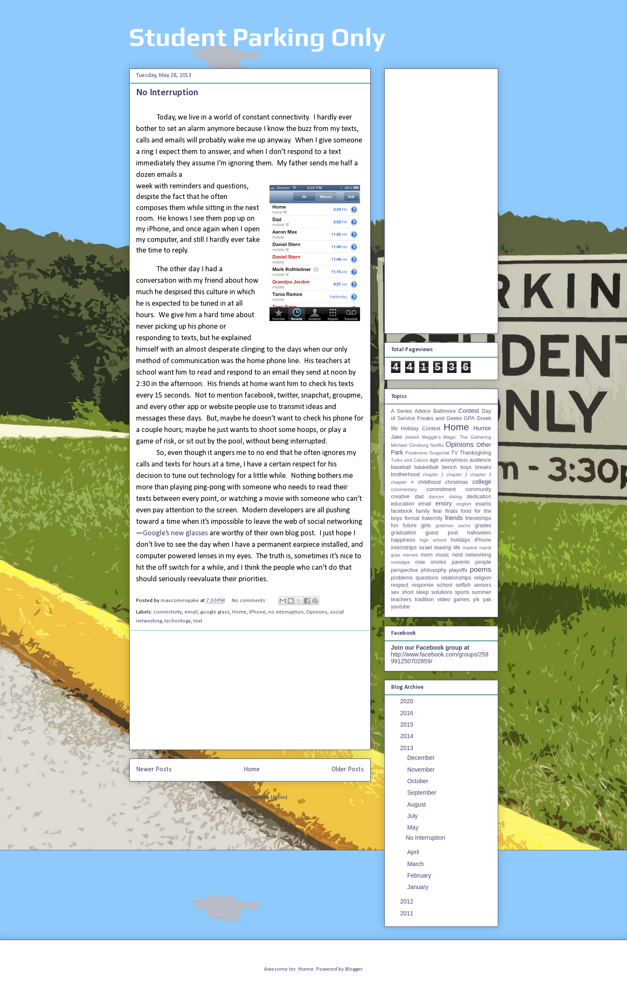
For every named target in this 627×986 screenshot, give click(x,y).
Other (484, 444)
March (416, 864)
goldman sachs (452, 525)
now (420, 562)
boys (466, 467)
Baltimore (444, 411)
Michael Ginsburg (409, 445)
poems (480, 569)
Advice (422, 411)
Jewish (412, 437)
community (478, 489)
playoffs (458, 570)
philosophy (433, 570)
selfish (463, 585)
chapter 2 (457, 474)
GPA (469, 418)
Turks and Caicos (409, 460)
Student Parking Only (257, 36)
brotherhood (405, 474)
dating (455, 496)
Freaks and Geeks (439, 418)
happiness (403, 540)
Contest (468, 410)
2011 (407, 913)
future (410, 526)
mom (427, 555)
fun (395, 526)
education (402, 504)
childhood (429, 482)
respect (400, 585)
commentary (404, 489)
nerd (457, 555)
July (413, 816)
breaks (483, 467)
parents (461, 562)
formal (412, 518)
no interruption (286, 612)
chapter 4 (402, 482)
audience (480, 460)
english (463, 503)
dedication (479, 497)
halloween (479, 533)
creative (400, 497)
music (442, 555)
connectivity (167, 612)
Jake (397, 437)
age (433, 460)
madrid (469, 547)
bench (449, 467)
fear (437, 511)
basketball (426, 467)
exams (483, 504)
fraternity (432, 518)
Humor (482, 428)
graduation (404, 533)
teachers (401, 599)
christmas (456, 482)
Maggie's (431, 437)
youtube (400, 607)
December (421, 757)
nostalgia (400, 562)
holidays (460, 540)
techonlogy (178, 621)
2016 (407, 713)
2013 (407, 747)
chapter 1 (433, 474)
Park (397, 452)
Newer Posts (154, 769)
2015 (407, 724)
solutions (442, 592)
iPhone (257, 612)
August (417, 804)
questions (427, 578)
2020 (407, 701)
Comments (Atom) (265, 797)
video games (453, 599)
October (418, 781)
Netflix (437, 445)
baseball (401, 467)
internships (404, 548)
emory (443, 503)
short (408, 592)
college (481, 481)
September (422, 792)
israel (425, 548)
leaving (442, 548)
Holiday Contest (420, 429)
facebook (402, 511)
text (197, 621)
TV (454, 453)
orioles (438, 562)
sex (395, 592)
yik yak (482, 599)
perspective (404, 570)
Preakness (416, 452)
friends (454, 517)
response (422, 585)
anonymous (454, 460)
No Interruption (167, 93)
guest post (442, 533)
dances (436, 496)
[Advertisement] (250, 690)
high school (433, 540)
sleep (422, 592)
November (421, 769)
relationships (456, 578)
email (191, 612)
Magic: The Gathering (467, 437)
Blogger (353, 969)
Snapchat (439, 452)
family (423, 511)
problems (402, 578)
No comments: (250, 600)
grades (483, 526)
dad (419, 497)
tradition (424, 599)
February (420, 875)
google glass (215, 612)
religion (482, 578)
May (413, 827)
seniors (482, 585)
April (414, 852)
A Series (401, 411)
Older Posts (348, 769)
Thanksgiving (475, 453)
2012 (407, 901)
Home (239, 612)
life (457, 548)
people (483, 562)
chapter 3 (480, 474)
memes (410, 554)
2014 (407, 736)
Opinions (316, 612)
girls (426, 526)
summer (481, 592)
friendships (478, 518)
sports (462, 592)
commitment (441, 489)
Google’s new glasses (175, 533)
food (466, 511)
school (444, 585)
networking (478, 555)
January (418, 887)
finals (451, 511)
